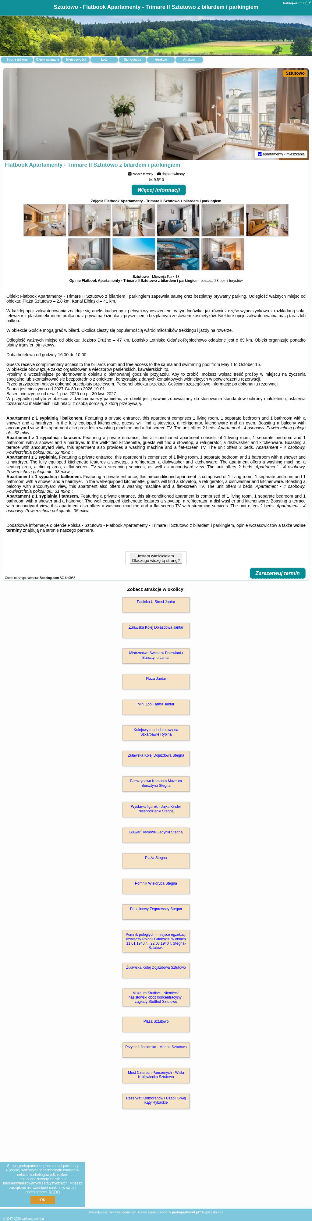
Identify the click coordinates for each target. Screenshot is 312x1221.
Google (13, 1170)
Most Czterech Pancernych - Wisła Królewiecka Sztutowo (156, 1074)
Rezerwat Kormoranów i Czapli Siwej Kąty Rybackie (156, 1100)
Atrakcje (161, 59)
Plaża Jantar (156, 678)
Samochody (132, 59)
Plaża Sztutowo (156, 1021)
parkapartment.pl (296, 3)
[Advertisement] (156, 1165)
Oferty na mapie (47, 59)
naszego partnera (76, 530)
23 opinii (221, 281)
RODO (54, 1192)
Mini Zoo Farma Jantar (156, 704)
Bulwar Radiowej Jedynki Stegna (156, 832)
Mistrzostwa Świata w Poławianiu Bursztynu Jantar (156, 655)
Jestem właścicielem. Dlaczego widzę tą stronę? (156, 558)
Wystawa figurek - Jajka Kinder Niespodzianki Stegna (156, 808)
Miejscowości (76, 59)
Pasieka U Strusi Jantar (156, 602)
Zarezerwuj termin (278, 573)
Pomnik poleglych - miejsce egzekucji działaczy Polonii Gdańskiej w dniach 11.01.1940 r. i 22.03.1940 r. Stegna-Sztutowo (156, 941)
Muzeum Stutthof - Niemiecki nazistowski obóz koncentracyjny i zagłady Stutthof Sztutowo (156, 997)
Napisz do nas (212, 1212)
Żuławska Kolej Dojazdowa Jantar (156, 627)
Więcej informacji (158, 190)
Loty (104, 59)
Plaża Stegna (156, 858)
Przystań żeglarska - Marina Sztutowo (155, 1047)
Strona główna (16, 59)
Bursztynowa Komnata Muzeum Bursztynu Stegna (156, 783)
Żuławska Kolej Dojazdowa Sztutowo (156, 967)
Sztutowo (295, 73)
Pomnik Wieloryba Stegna (156, 883)
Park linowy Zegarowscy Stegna (156, 909)
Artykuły (189, 59)
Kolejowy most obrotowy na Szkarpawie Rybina (156, 732)
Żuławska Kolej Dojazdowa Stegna (156, 755)
